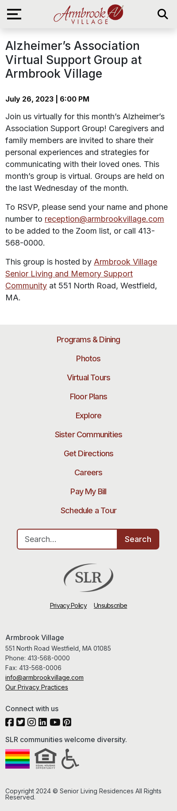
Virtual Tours (89, 377)
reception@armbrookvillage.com (104, 219)
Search (138, 539)
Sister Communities (89, 434)
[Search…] (67, 539)
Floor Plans (88, 396)
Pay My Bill (88, 491)
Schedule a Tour (88, 510)
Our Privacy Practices (36, 687)
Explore (88, 415)
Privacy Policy (68, 605)
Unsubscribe (110, 605)
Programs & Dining (88, 339)
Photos (88, 358)
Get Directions (89, 453)
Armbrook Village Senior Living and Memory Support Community (81, 273)
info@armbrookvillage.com (44, 677)
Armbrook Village (88, 14)
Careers (88, 472)
